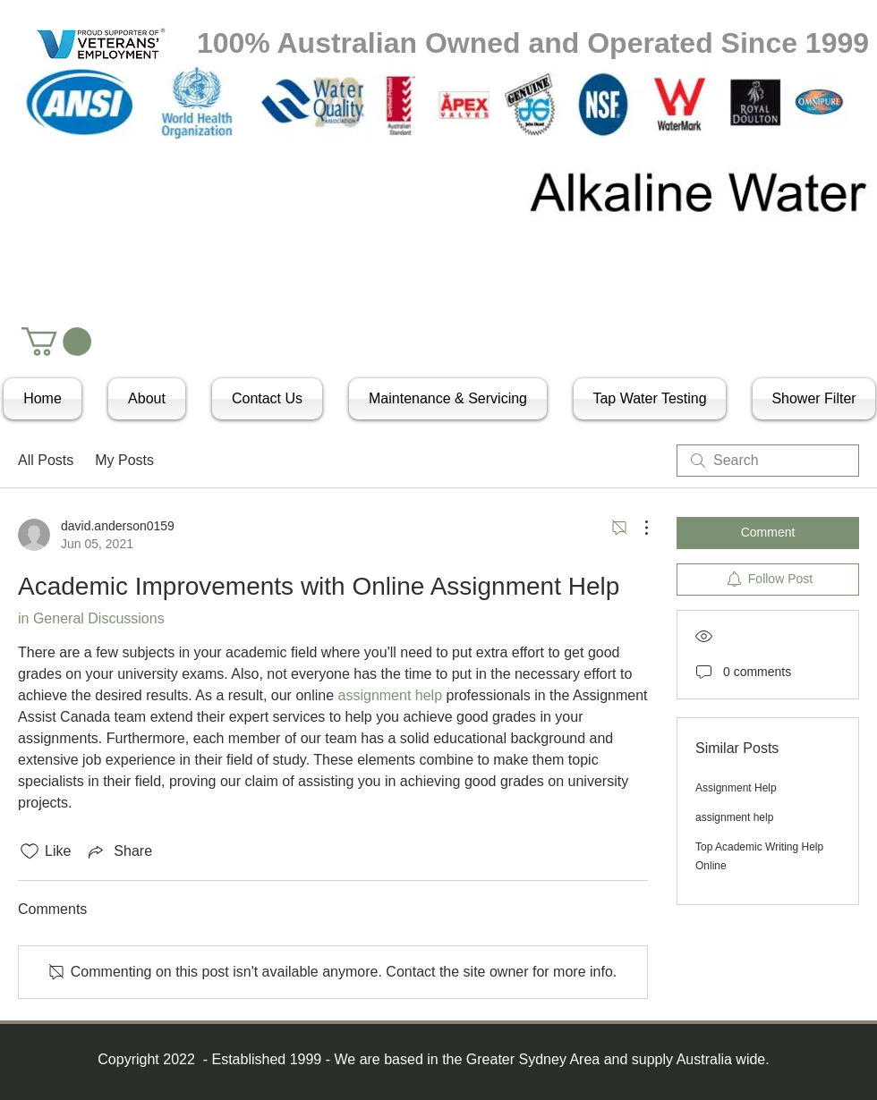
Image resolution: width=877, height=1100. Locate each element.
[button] (56, 341)
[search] (768, 460)
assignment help (734, 817)
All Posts (45, 460)
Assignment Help (736, 788)
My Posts (124, 460)
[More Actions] (637, 527)
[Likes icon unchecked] (29, 851)
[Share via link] (118, 851)
